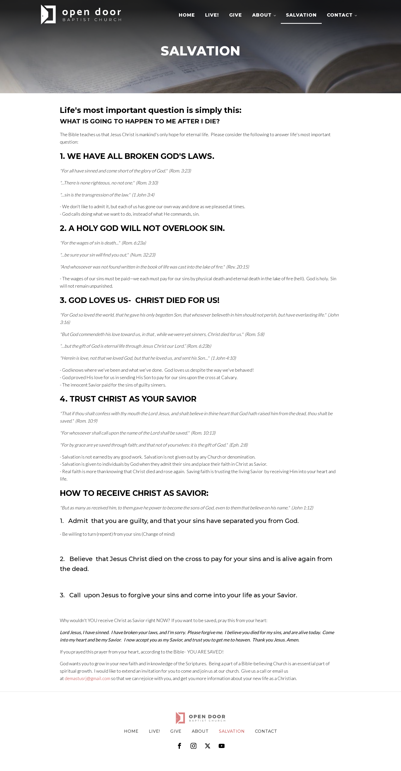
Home (187, 15)
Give (235, 15)
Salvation (301, 15)
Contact (340, 15)
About (262, 15)
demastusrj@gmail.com (87, 678)
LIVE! (212, 15)
